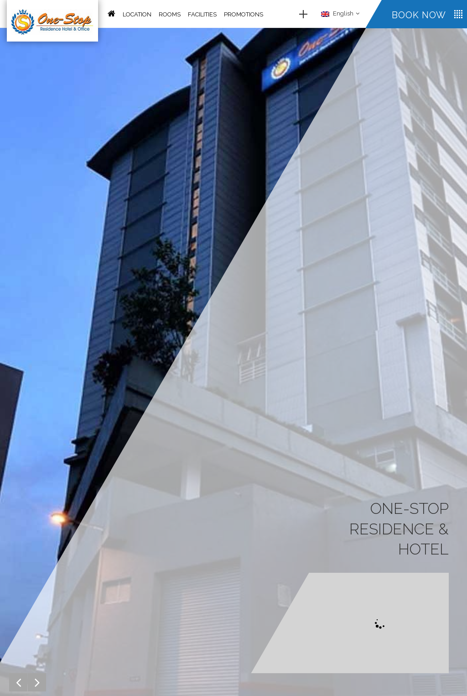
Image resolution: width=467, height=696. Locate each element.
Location (137, 14)
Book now (419, 15)
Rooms (170, 14)
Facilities (202, 14)
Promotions (243, 14)
